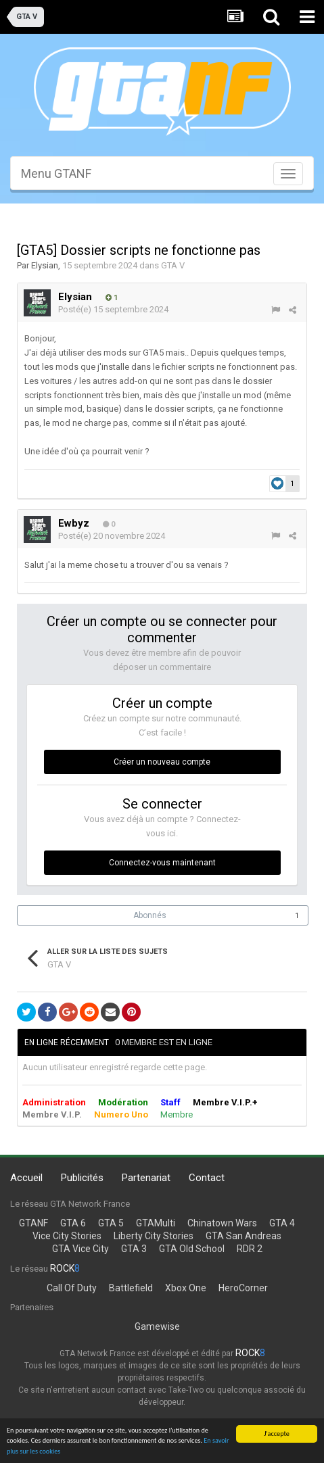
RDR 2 (249, 1248)
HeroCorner (243, 1287)
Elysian (44, 265)
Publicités (82, 1178)
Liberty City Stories (153, 1235)
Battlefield (131, 1287)
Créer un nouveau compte (162, 762)
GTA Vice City (80, 1248)
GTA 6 (73, 1223)
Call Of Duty (72, 1287)
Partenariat (146, 1178)
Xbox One (185, 1287)
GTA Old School (192, 1248)
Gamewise (157, 1326)
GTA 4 (282, 1223)
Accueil (26, 1178)
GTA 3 (134, 1248)
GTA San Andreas (243, 1235)
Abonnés (149, 915)
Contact (207, 1178)
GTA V (173, 265)
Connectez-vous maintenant (162, 862)
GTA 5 (111, 1223)
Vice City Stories (66, 1235)
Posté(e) (113, 309)
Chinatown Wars (222, 1223)
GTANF (33, 1223)
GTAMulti (155, 1223)
